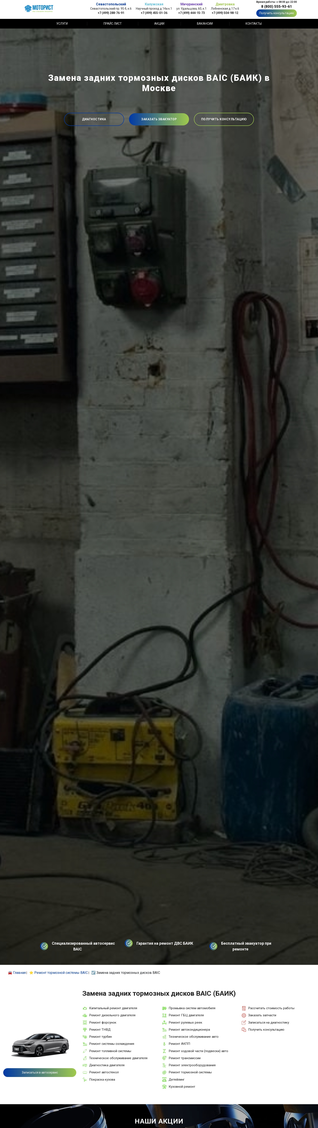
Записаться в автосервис (40, 1072)
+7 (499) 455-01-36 (154, 12)
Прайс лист (113, 23)
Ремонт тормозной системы (190, 1072)
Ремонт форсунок (102, 1022)
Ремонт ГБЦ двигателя (186, 1015)
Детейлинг (176, 1079)
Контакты (254, 23)
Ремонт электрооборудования (192, 1065)
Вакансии (205, 23)
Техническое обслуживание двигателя (118, 1058)
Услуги (62, 23)
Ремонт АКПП (179, 1044)
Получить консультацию (276, 13)
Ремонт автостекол (104, 1072)
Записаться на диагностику (268, 1022)
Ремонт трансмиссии (185, 1058)
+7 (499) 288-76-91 (111, 12)
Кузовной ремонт (182, 1087)
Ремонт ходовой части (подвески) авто (198, 1051)
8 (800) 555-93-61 (276, 6)
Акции (159, 23)
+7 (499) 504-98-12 (225, 12)
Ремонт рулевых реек (185, 1022)
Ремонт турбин (100, 1037)
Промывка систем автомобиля (192, 1008)
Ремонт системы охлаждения (111, 1044)
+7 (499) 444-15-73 (191, 12)
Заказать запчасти (262, 1015)
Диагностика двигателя (106, 1065)
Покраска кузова (102, 1079)
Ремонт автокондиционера (189, 1030)
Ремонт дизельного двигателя (112, 1015)
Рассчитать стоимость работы (271, 1008)
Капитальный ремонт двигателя (113, 1008)
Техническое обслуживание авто (194, 1037)
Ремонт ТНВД (100, 1030)
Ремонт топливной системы (110, 1051)
